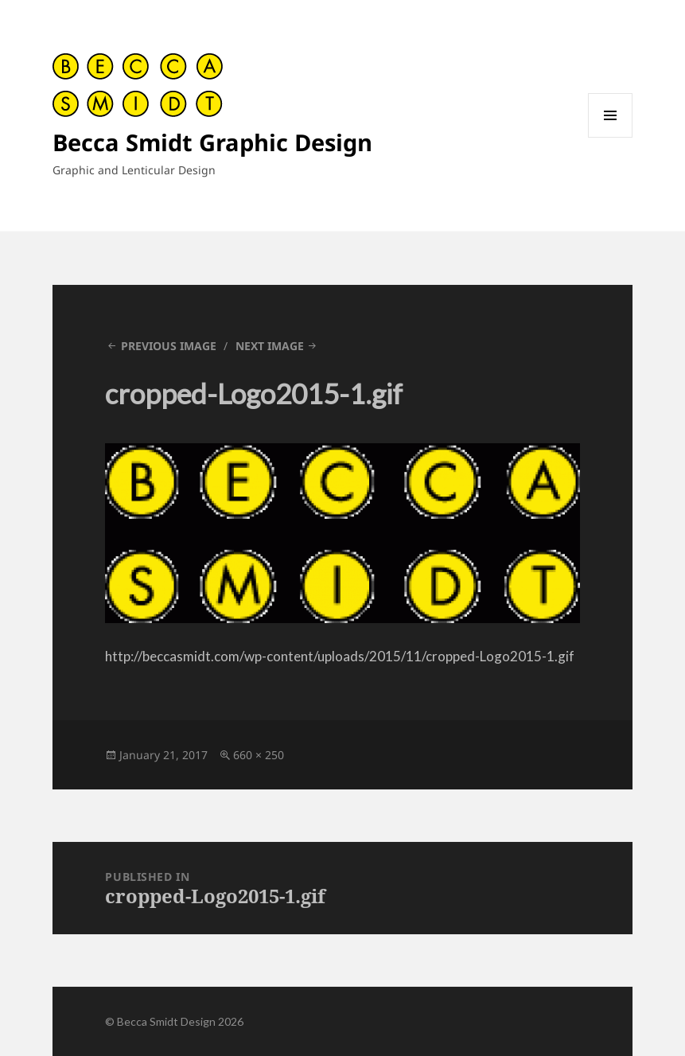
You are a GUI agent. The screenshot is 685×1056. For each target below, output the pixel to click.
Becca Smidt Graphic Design (212, 142)
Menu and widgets (610, 137)
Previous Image (168, 345)
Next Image (269, 345)
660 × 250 (258, 754)
